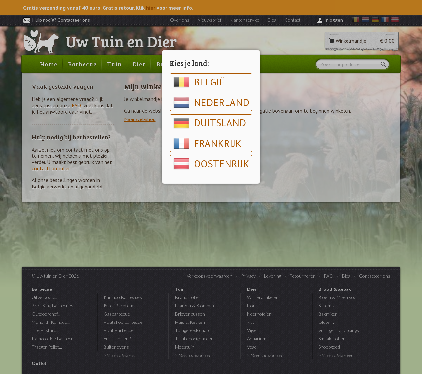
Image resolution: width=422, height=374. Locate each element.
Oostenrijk (211, 164)
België (199, 82)
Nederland (211, 102)
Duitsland (209, 123)
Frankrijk (207, 143)
